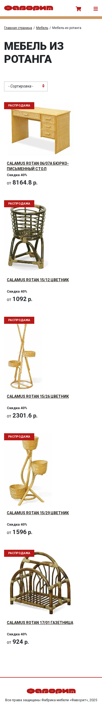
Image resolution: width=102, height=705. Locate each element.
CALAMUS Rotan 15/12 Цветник (38, 280)
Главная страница (18, 28)
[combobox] (25, 86)
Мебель (42, 28)
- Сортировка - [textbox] (20, 86)
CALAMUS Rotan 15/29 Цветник (38, 513)
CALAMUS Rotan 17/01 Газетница (40, 622)
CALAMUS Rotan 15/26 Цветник (38, 396)
